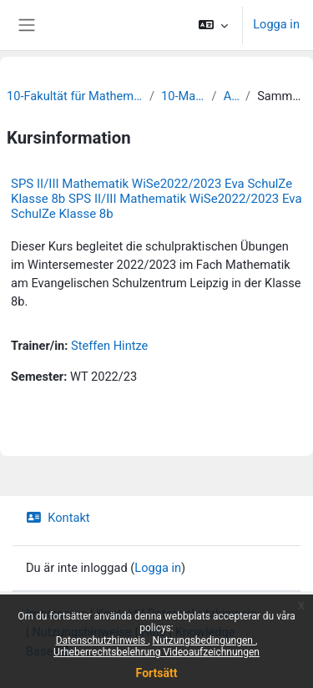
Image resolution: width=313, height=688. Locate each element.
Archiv (231, 96)
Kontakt (58, 517)
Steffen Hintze (109, 345)
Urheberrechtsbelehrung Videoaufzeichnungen (156, 652)
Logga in (276, 24)
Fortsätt (157, 673)
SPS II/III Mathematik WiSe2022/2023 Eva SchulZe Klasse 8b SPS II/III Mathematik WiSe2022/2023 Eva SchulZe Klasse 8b (156, 198)
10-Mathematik (183, 96)
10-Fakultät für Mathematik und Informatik (75, 96)
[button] (213, 25)
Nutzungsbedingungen (204, 640)
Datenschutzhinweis (102, 640)
